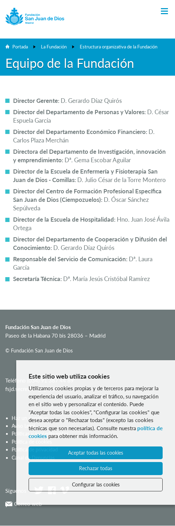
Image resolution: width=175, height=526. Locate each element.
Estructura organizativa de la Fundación (118, 46)
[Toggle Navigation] (164, 11)
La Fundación (54, 46)
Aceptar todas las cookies (95, 453)
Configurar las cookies (96, 484)
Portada (20, 46)
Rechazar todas (95, 468)
